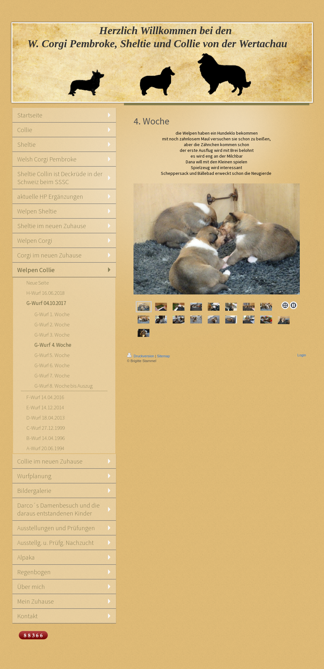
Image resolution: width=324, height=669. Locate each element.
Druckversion (141, 356)
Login (302, 355)
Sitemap (163, 356)
